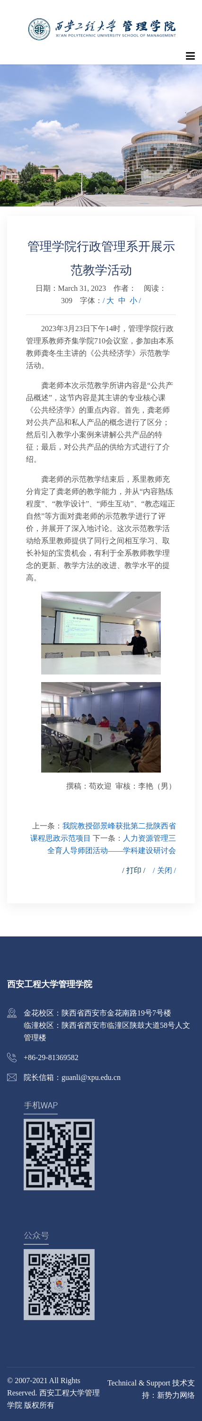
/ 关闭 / (164, 870)
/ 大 (108, 301)
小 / (135, 301)
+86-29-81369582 (51, 1057)
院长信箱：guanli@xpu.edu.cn (72, 1077)
